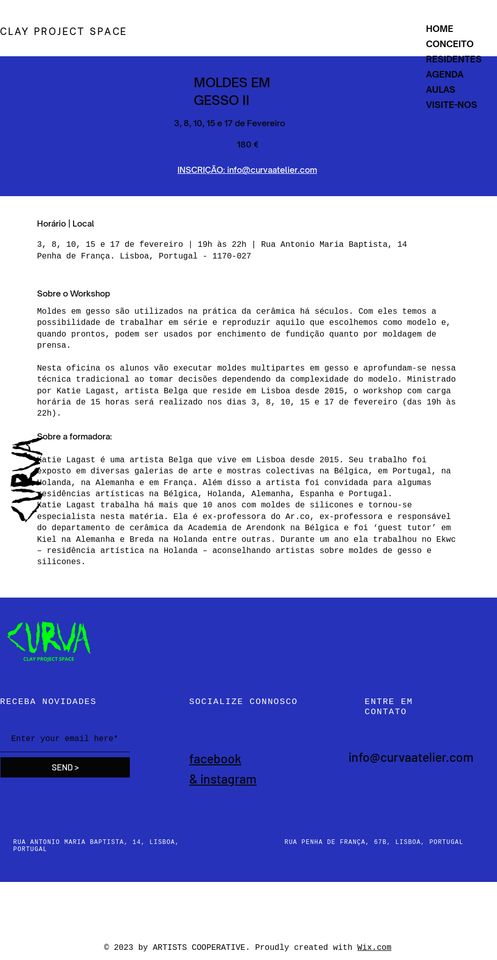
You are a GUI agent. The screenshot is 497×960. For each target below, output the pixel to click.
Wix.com (375, 947)
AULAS (440, 89)
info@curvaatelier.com (411, 756)
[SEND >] (65, 767)
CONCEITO (450, 44)
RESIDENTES (454, 59)
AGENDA (445, 74)
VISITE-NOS (451, 104)
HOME (439, 28)
